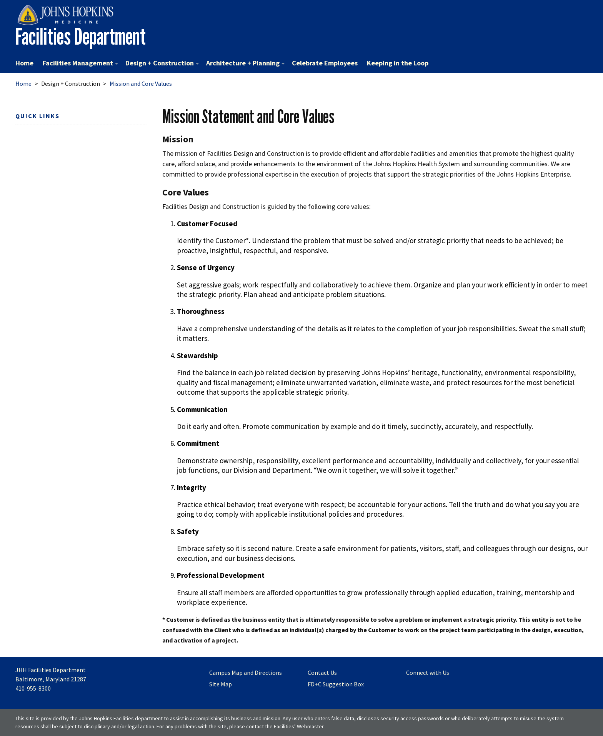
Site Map (220, 684)
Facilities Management (80, 62)
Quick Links (37, 116)
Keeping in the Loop (397, 62)
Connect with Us (427, 672)
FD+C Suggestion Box (336, 684)
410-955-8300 (33, 688)
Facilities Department (80, 36)
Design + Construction (162, 62)
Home (24, 62)
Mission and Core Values (141, 83)
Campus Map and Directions (245, 672)
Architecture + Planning (245, 62)
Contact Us (322, 672)
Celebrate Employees (325, 62)
